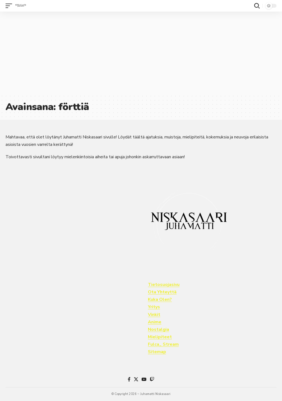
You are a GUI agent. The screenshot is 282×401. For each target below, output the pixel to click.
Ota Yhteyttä (162, 292)
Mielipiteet (160, 337)
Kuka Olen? (160, 299)
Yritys (154, 307)
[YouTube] (144, 379)
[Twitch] (152, 379)
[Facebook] (129, 379)
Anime (154, 322)
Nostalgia (158, 329)
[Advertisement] (141, 52)
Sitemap (157, 352)
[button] (10, 6)
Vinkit (154, 315)
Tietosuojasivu (164, 285)
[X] (136, 379)
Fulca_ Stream (163, 344)
